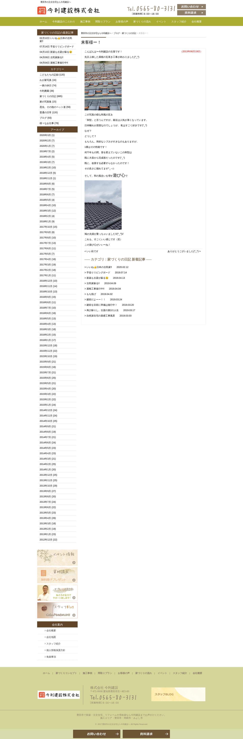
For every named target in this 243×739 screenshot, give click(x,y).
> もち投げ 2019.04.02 (99, 294)
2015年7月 (45, 372)
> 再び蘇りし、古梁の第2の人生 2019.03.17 (110, 310)
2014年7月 (45, 437)
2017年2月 (45, 270)
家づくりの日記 (50, 32)
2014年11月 (46, 415)
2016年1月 (45, 340)
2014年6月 (45, 442)
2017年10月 (46, 226)
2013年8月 (45, 496)
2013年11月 (46, 480)
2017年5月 (45, 253)
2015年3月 (45, 394)
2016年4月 (45, 324)
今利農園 (44, 90)
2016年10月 (46, 291)
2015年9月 (45, 361)
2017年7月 (45, 243)
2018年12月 (46, 173)
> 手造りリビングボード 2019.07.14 (106, 272)
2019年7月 (45, 151)
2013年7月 (45, 502)
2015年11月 (46, 351)
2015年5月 (45, 383)
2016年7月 (45, 307)
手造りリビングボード (62, 46)
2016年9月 (45, 297)
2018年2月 (45, 216)
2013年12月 (46, 475)
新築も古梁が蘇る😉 (61, 52)
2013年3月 (45, 523)
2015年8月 (45, 367)
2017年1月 (45, 275)
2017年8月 (45, 237)
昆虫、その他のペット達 (53, 107)
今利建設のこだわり (63, 21)
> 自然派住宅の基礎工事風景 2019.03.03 (108, 315)
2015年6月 (45, 377)
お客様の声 (122, 21)
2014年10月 (46, 421)
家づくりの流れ (142, 21)
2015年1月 (45, 404)
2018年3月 (45, 210)
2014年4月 (45, 453)
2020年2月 (45, 140)
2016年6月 (45, 313)
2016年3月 (45, 329)
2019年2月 (45, 167)
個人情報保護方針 (55, 650)
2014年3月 (45, 458)
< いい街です (91, 251)
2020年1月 (45, 146)
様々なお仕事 (47, 123)
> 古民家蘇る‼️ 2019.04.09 (100, 283)
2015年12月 (46, 345)
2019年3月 (45, 162)
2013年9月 (45, 491)
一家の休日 (45, 85)
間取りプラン (103, 21)
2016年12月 (46, 280)
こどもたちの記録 (49, 74)
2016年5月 (45, 318)
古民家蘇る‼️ (56, 57)
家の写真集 (45, 101)
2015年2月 (45, 399)
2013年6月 (45, 507)
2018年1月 (45, 221)
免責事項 (51, 656)
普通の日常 (45, 112)
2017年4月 (45, 259)
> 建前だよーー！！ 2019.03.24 (103, 299)
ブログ (43, 117)
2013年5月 (45, 512)
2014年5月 (45, 448)
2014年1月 (45, 469)
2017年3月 (45, 264)
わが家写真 (45, 80)
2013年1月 (45, 534)
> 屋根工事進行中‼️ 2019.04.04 (103, 288)
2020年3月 (45, 135)
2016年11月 (46, 286)
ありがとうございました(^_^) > (184, 251)
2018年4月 (45, 205)
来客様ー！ (91, 42)
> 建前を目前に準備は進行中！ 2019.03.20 (109, 305)
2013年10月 (46, 485)
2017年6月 (45, 248)
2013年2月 (45, 528)
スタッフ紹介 (178, 21)
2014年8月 (45, 431)
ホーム (43, 21)
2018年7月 (45, 189)
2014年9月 (45, 426)
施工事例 (85, 21)
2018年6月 (45, 194)
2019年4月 (45, 156)
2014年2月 (45, 464)
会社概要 (197, 21)
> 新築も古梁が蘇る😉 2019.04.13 (105, 278)
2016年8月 (45, 302)
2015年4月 (45, 388)
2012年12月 (46, 539)
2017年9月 (45, 232)
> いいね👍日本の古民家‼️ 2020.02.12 (106, 267)
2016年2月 (45, 334)
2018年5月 (45, 200)
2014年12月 (46, 410)
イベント (161, 21)
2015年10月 (46, 356)
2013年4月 (45, 518)
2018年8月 (45, 183)
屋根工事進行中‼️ (59, 62)
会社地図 (51, 637)
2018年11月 (46, 178)
